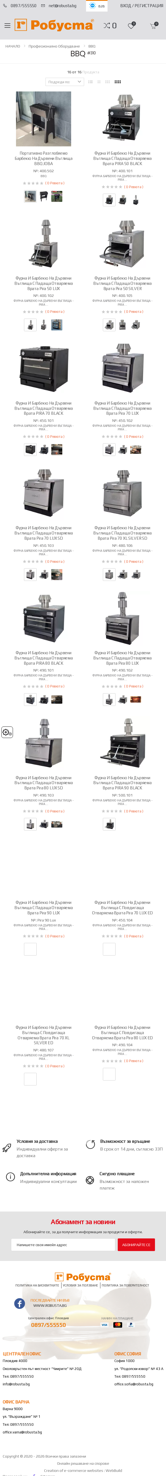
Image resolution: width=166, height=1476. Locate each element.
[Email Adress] (63, 1244)
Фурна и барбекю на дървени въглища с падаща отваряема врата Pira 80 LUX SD (43, 782)
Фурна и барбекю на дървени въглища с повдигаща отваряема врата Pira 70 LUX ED (122, 907)
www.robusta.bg (50, 1305)
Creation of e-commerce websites (74, 1470)
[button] (114, 25)
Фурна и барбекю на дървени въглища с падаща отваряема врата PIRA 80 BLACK (43, 657)
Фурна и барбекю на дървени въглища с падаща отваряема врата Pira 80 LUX (122, 657)
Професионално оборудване (54, 46)
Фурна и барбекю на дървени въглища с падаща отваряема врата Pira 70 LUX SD (43, 533)
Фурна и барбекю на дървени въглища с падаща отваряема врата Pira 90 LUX (43, 907)
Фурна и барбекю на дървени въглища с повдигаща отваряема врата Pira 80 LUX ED (122, 1032)
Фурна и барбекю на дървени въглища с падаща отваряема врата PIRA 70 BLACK (43, 408)
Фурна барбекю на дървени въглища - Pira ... (122, 177)
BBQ (92, 46)
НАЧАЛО (13, 46)
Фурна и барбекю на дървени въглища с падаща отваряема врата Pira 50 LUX (43, 283)
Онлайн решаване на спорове (83, 1463)
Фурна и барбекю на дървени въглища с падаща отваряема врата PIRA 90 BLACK (122, 782)
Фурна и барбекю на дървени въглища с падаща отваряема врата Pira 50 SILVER (122, 283)
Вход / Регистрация (141, 5)
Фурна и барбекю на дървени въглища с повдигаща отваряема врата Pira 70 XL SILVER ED (43, 1035)
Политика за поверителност (125, 1285)
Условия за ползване (80, 1285)
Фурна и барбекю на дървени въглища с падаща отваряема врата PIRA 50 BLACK (122, 158)
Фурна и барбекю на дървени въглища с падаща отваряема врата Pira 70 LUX (122, 408)
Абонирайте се (136, 1245)
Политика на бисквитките (37, 1285)
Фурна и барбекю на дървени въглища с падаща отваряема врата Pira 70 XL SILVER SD (122, 533)
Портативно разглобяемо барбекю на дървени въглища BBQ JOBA (44, 158)
